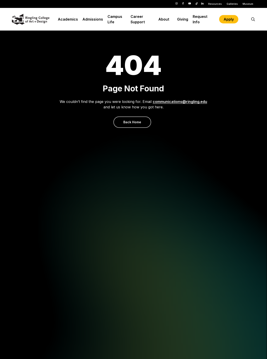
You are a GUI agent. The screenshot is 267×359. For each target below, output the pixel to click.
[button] (132, 122)
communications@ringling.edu (180, 101)
